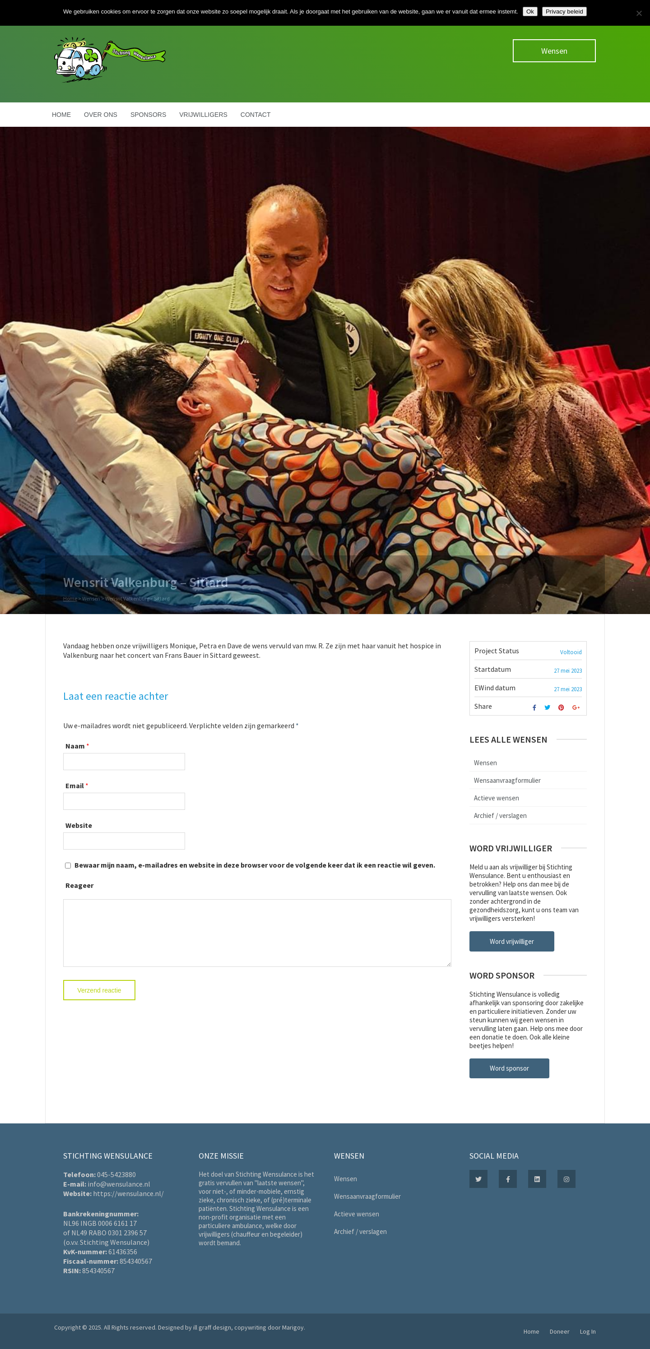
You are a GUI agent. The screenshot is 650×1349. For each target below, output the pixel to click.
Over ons (100, 114)
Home (61, 114)
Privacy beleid (564, 11)
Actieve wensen (496, 798)
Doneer (560, 1331)
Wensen (554, 51)
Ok (530, 11)
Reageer (79, 885)
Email (74, 785)
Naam (75, 745)
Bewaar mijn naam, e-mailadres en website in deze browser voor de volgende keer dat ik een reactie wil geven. (254, 864)
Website (78, 825)
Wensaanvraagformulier (507, 780)
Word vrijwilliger (512, 941)
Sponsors (148, 114)
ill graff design (212, 1327)
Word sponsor (509, 1068)
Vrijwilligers (203, 114)
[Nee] (638, 13)
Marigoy (293, 1327)
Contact (256, 114)
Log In (588, 1331)
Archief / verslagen (500, 815)
